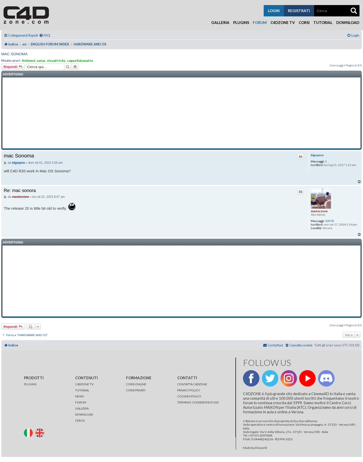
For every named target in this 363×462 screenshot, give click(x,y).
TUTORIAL (82, 390)
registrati (299, 10)
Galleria (220, 22)
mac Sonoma (14, 54)
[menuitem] (44, 35)
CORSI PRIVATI (135, 390)
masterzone (319, 211)
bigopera (317, 155)
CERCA (80, 420)
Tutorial (322, 22)
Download (347, 22)
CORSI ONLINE (136, 384)
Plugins (241, 22)
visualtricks (56, 61)
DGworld (261, 448)
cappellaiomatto (80, 61)
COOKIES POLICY (189, 396)
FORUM (80, 402)
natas (41, 61)
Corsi (304, 22)
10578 (329, 221)
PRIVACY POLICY (188, 390)
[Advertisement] (181, 113)
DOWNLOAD (84, 414)
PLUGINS (30, 384)
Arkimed (28, 61)
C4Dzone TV (282, 22)
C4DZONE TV (84, 384)
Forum (260, 22)
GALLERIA (82, 408)
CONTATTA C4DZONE (192, 384)
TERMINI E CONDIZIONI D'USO (198, 402)
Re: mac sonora (20, 190)
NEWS (79, 396)
